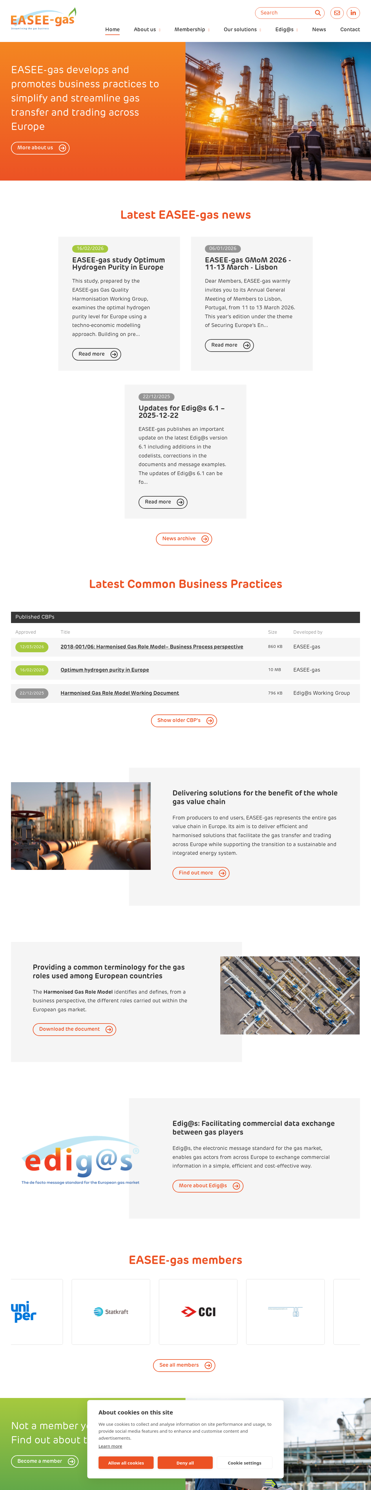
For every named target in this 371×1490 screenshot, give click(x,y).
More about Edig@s (203, 1055)
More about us (35, 148)
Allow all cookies (126, 1463)
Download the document (69, 898)
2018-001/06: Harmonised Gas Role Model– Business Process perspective (152, 516)
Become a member (39, 1330)
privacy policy (205, 1479)
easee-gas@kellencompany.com (155, 1479)
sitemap (231, 1479)
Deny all (185, 1463)
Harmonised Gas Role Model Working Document (120, 562)
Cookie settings (244, 1463)
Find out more (196, 742)
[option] (278, 111)
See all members (179, 1234)
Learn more (110, 1446)
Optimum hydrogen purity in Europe (105, 539)
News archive (179, 407)
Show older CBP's (179, 589)
